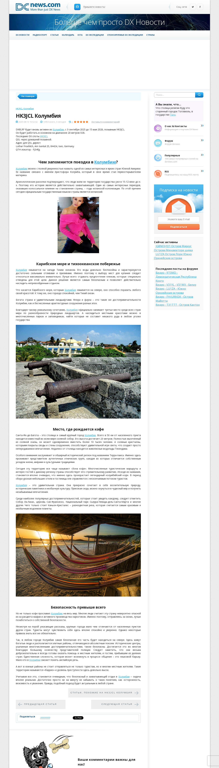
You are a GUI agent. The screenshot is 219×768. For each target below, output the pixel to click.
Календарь (68, 35)
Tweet (76, 717)
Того (173, 114)
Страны (150, 35)
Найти (199, 94)
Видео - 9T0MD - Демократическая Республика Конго (176, 277)
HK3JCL (19, 108)
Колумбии (58, 129)
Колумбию (105, 162)
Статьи (54, 35)
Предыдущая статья (40, 704)
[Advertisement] (109, 64)
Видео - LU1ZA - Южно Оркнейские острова (171, 290)
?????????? (45, 717)
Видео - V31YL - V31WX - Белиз (176, 285)
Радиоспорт (40, 35)
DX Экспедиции (95, 35)
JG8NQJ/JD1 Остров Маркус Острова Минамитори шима (173, 248)
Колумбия (29, 108)
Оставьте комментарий (105, 121)
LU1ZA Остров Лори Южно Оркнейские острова (173, 256)
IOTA (79, 35)
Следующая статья (117, 704)
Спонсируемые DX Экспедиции (125, 35)
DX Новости (22, 35)
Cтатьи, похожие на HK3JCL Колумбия (101, 692)
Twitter (193, 7)
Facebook (200, 7)
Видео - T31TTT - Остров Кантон (178, 305)
